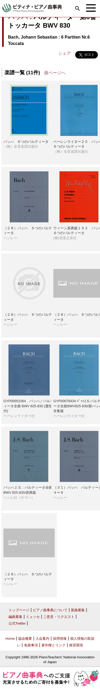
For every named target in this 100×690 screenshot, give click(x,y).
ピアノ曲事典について (50, 610)
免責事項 (31, 645)
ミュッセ (33, 617)
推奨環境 (76, 645)
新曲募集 (78, 610)
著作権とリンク (53, 645)
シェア (64, 53)
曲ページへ (55, 72)
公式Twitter (17, 623)
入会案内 (42, 639)
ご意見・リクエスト (58, 617)
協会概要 (25, 639)
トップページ (19, 610)
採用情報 (60, 639)
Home (10, 639)
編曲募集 (15, 617)
